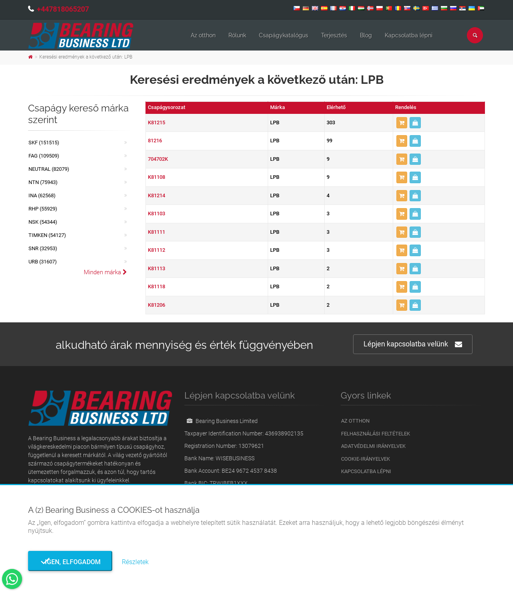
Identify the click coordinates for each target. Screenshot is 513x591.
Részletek (135, 562)
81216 (155, 141)
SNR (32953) (42, 248)
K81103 (156, 213)
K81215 (156, 122)
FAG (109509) (43, 156)
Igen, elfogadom (70, 562)
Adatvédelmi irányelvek (373, 446)
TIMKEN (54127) (47, 235)
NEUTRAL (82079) (48, 169)
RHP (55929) (42, 209)
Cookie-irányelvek (365, 459)
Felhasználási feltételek (375, 434)
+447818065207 (63, 9)
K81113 (156, 268)
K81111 (156, 232)
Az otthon (203, 35)
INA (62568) (42, 195)
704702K (158, 159)
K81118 (156, 286)
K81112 (156, 250)
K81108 (156, 177)
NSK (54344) (42, 222)
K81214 (156, 195)
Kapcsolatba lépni (408, 35)
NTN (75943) (43, 182)
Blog (366, 35)
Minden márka (105, 272)
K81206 (156, 305)
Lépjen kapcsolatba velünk (413, 344)
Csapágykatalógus (283, 35)
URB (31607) (42, 262)
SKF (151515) (43, 143)
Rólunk (237, 35)
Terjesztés (334, 35)
